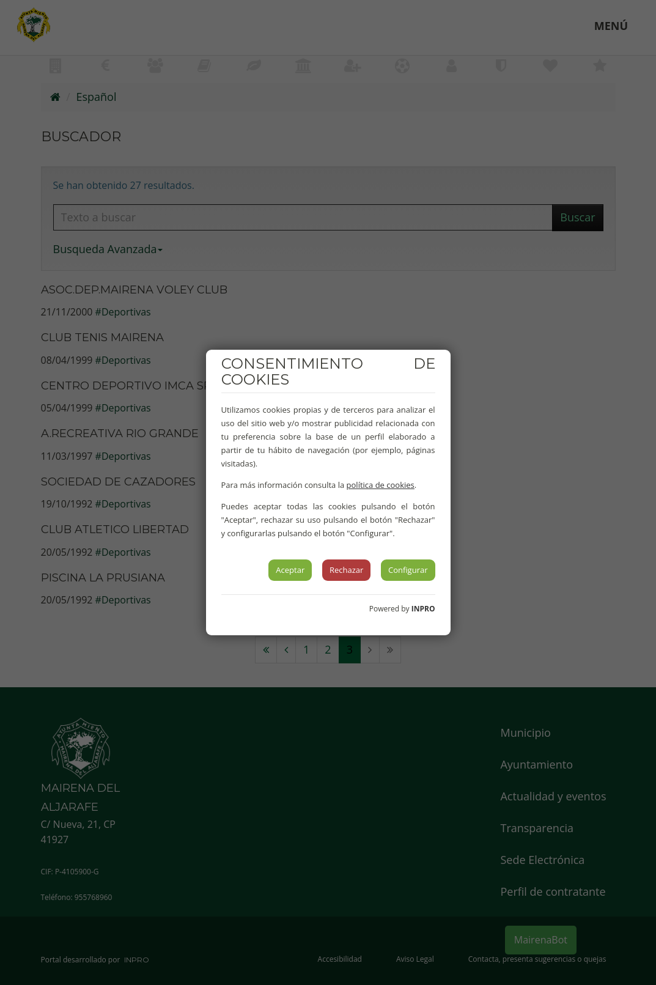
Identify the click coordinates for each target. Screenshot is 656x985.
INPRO (423, 608)
